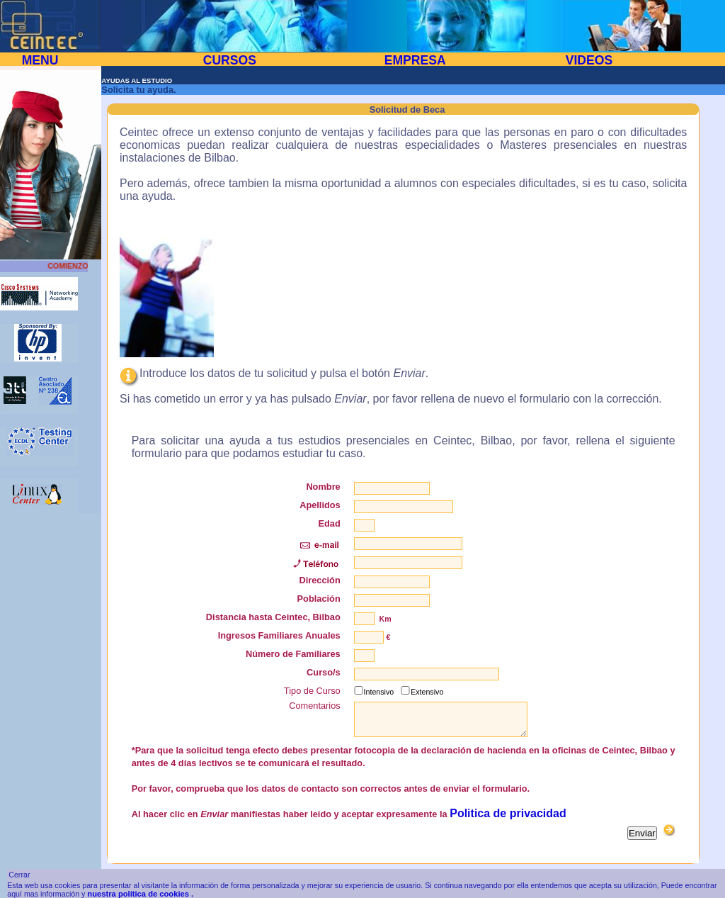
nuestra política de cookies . (140, 893)
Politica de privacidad (508, 813)
